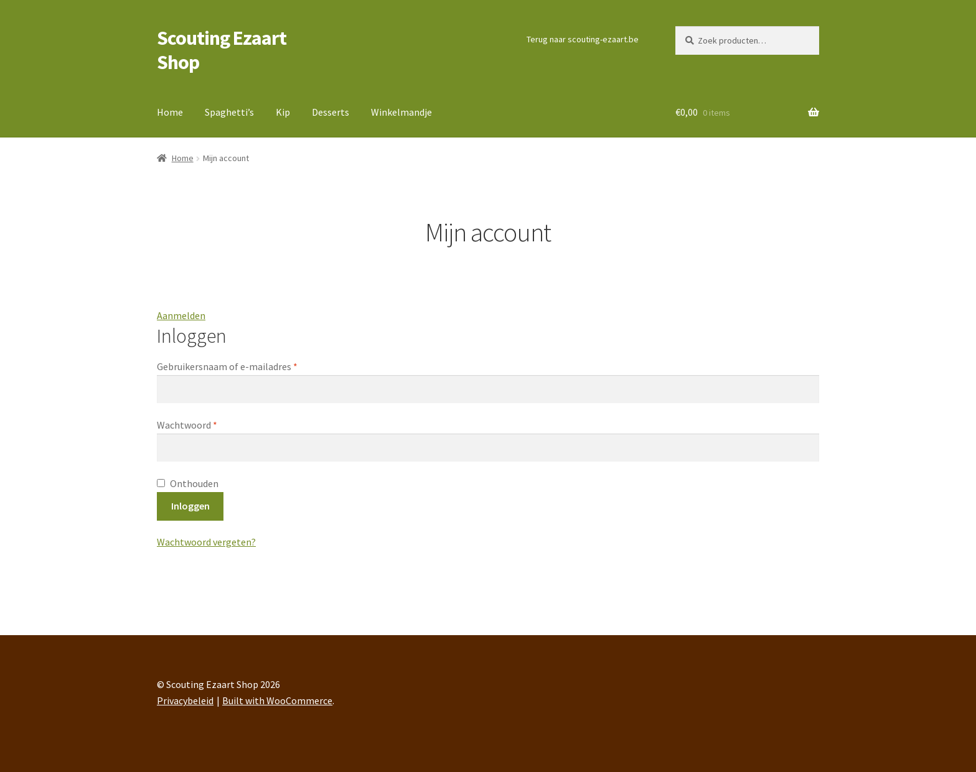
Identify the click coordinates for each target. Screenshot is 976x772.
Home (170, 112)
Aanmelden (181, 315)
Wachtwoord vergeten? (206, 542)
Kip (283, 112)
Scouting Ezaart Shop (221, 50)
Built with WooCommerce (277, 700)
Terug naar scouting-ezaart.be (583, 39)
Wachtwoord (206, 424)
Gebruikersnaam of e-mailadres (246, 366)
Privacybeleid (185, 700)
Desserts (330, 112)
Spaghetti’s (229, 112)
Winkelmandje (401, 112)
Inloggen (190, 506)
